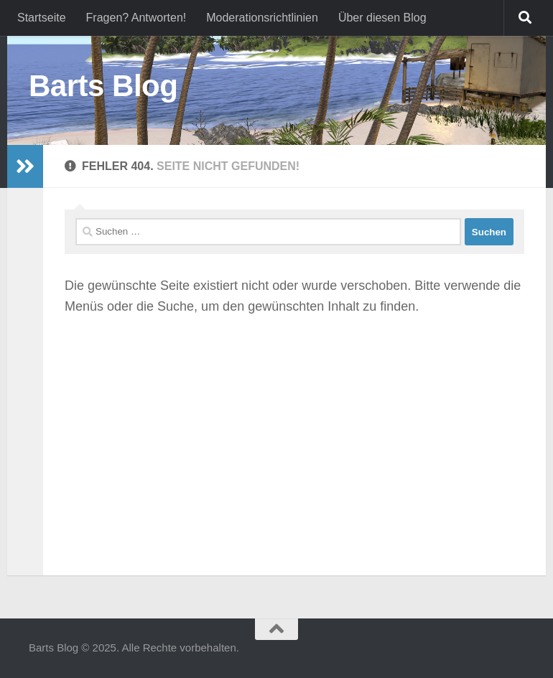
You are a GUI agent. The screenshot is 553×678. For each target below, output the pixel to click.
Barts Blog (103, 86)
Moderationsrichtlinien (262, 17)
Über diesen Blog (382, 17)
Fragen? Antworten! (136, 17)
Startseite (41, 17)
